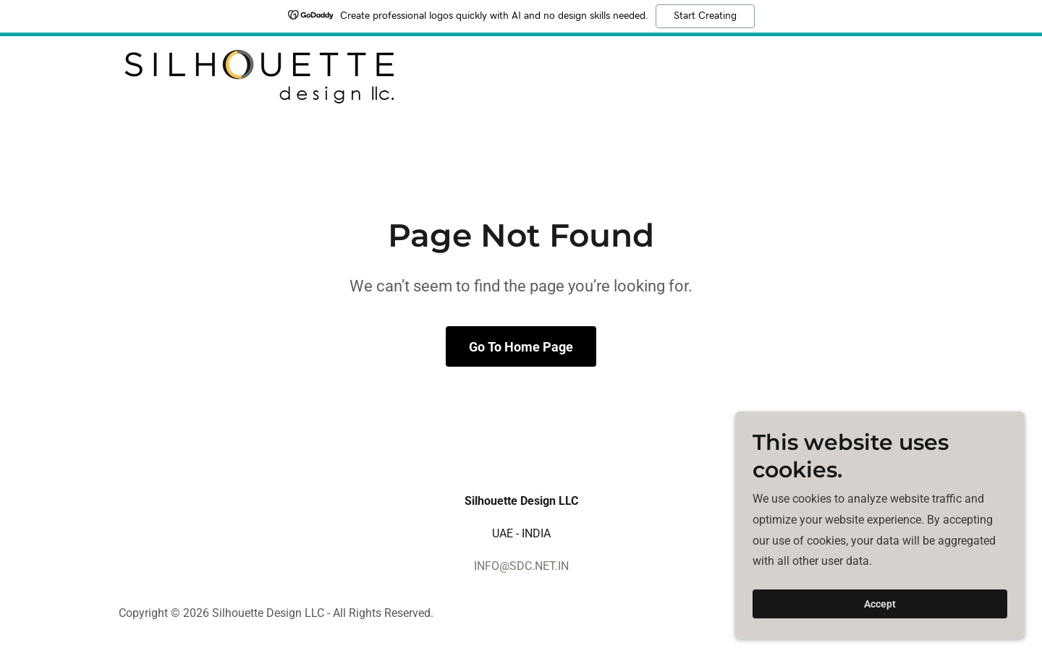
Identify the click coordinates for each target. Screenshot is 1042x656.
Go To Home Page (521, 346)
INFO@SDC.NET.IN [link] (521, 566)
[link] (259, 76)
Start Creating (705, 16)
